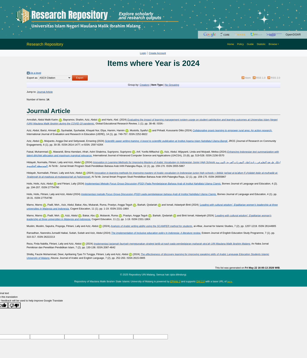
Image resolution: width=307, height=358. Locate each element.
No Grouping (172, 84)
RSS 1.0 (260, 77)
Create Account (157, 53)
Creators (144, 84)
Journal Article (45, 91)
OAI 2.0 (200, 281)
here (229, 281)
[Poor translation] (14, 305)
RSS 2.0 (275, 77)
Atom (248, 77)
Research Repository (45, 44)
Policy (240, 44)
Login (143, 53)
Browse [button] (273, 44)
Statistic (261, 44)
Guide (250, 44)
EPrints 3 (175, 281)
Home (230, 44)
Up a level (35, 72)
